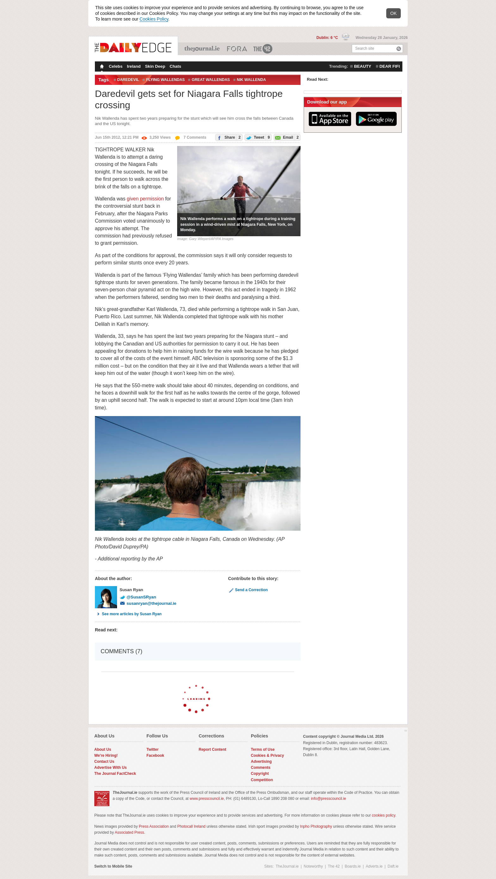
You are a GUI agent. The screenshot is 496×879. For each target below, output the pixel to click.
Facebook (155, 755)
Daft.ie (393, 866)
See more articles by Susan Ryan (128, 614)
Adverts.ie (374, 866)
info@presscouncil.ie (328, 798)
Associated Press (129, 832)
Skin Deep (155, 66)
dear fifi (390, 66)
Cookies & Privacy (267, 755)
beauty (362, 66)
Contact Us (104, 761)
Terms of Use (263, 749)
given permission (145, 198)
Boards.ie (353, 866)
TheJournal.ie (202, 48)
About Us (102, 749)
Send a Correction (248, 590)
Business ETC (237, 48)
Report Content (212, 749)
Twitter (152, 749)
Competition (262, 780)
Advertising (261, 761)
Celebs (115, 66)
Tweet (257, 137)
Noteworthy (313, 866)
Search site (364, 48)
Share (227, 137)
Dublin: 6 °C (327, 37)
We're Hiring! (106, 755)
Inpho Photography (316, 826)
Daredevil (128, 80)
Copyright (260, 773)
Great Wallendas (211, 80)
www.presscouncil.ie (206, 798)
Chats (175, 66)
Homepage (101, 67)
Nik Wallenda (251, 80)
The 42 (263, 48)
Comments (260, 767)
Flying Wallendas (165, 80)
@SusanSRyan (138, 597)
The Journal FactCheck (115, 773)
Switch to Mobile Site (113, 866)
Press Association (154, 826)
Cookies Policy (154, 19)
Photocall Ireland (191, 826)
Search (399, 49)
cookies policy (383, 815)
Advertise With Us (110, 767)
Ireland (133, 66)
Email (286, 137)
